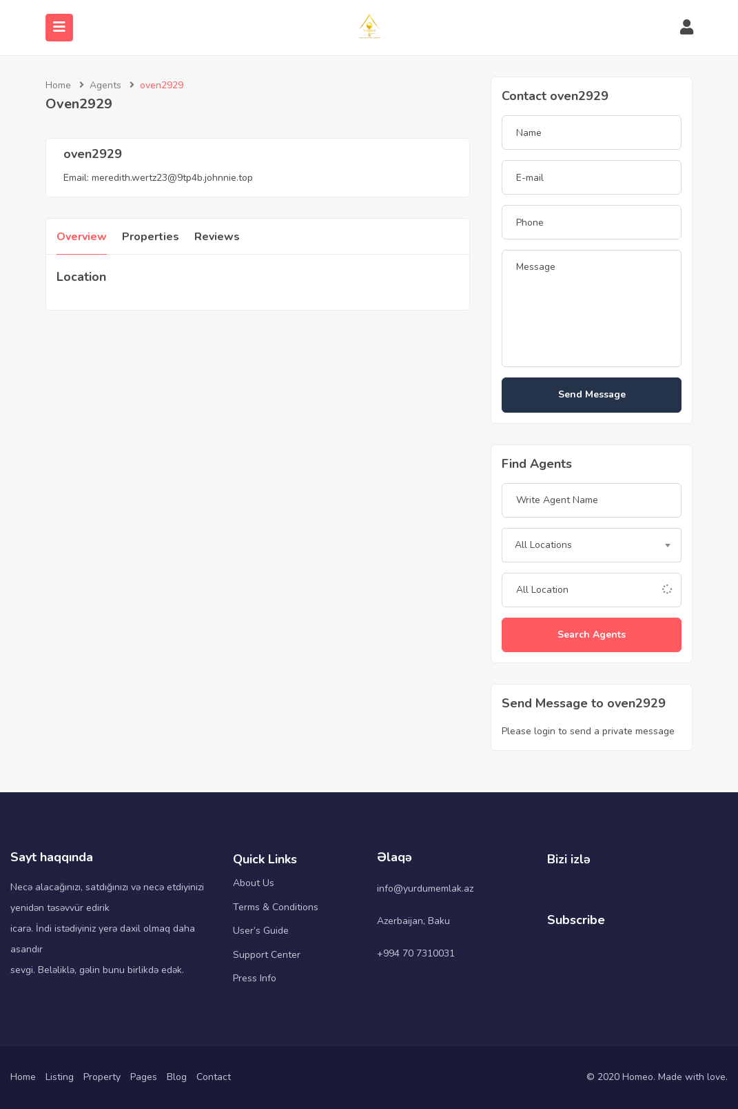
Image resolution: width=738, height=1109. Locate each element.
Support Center (266, 954)
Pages (143, 1076)
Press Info (254, 978)
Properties (150, 236)
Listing (59, 1076)
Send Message (592, 394)
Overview (82, 236)
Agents (105, 85)
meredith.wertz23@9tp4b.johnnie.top (172, 177)
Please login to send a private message (588, 731)
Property (102, 1076)
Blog (177, 1076)
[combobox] (591, 545)
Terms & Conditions (275, 907)
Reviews (217, 236)
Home (58, 85)
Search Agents (591, 634)
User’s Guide (261, 930)
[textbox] (591, 545)
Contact (213, 1076)
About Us (253, 883)
